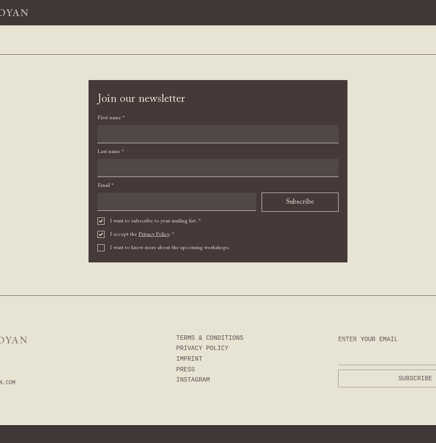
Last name (110, 152)
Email (105, 185)
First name (111, 118)
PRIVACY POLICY (202, 348)
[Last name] (215, 168)
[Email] (174, 201)
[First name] (215, 134)
